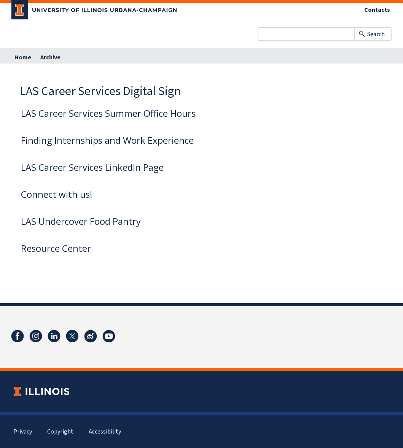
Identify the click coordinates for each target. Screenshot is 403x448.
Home (22, 57)
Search (376, 34)
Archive (50, 57)
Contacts (377, 10)
